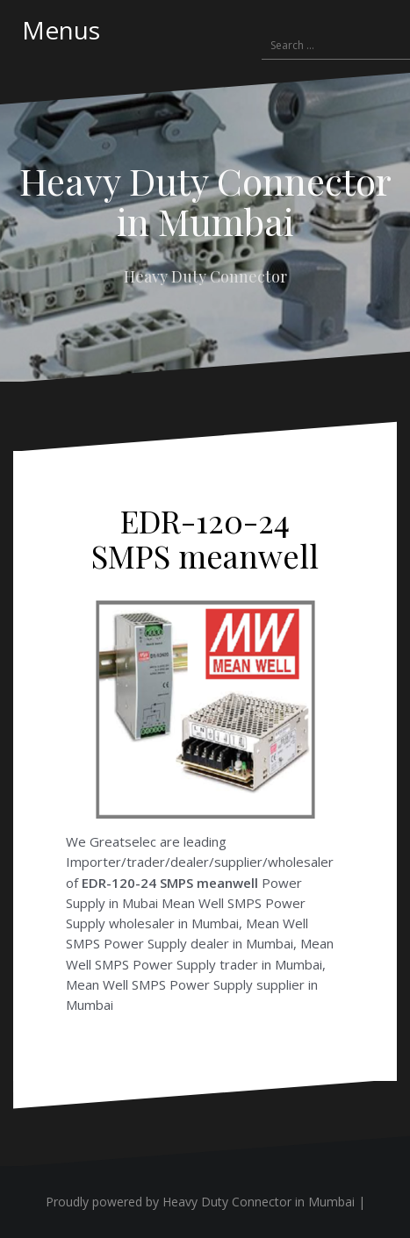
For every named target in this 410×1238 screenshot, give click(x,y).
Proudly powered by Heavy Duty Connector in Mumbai (200, 1201)
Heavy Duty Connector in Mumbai (205, 201)
